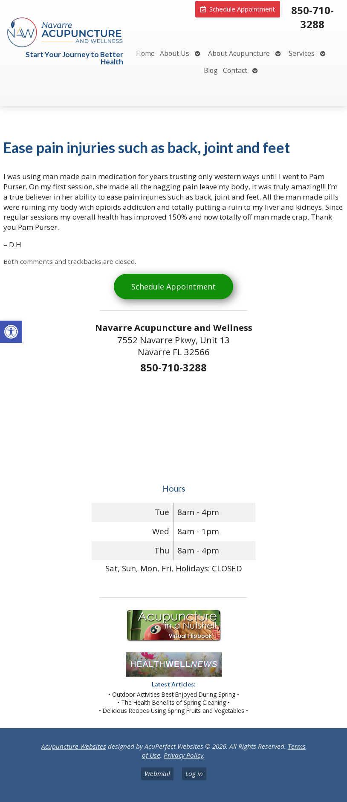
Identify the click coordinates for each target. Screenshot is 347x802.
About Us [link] (174, 53)
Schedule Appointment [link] (173, 286)
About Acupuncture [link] (239, 53)
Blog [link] (211, 70)
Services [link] (302, 53)
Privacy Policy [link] (183, 755)
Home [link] (145, 53)
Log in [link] (194, 773)
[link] (11, 332)
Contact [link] (235, 70)
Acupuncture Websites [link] (73, 746)
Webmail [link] (157, 773)
